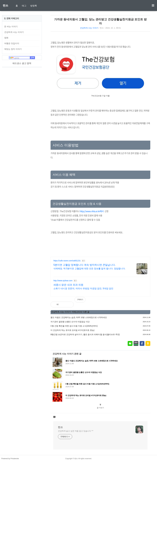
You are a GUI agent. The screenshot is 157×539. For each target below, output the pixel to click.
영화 (6, 38)
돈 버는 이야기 (11, 26)
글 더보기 (100, 485)
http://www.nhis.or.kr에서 (92, 249)
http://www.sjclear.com (62, 357)
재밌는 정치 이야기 (13, 49)
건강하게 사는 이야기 (89, 28)
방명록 (33, 6)
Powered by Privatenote (10, 536)
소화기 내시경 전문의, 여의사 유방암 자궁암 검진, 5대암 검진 (83, 365)
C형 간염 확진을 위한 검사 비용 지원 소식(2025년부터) (74, 403)
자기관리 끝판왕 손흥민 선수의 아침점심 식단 (70, 399)
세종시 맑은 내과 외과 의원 (68, 361)
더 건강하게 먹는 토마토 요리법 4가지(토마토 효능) (72, 407)
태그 (24, 6)
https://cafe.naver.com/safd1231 (67, 338)
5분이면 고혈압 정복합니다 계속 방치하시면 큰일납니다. (84, 342)
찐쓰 (5, 5)
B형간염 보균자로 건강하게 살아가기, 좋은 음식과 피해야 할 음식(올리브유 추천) (85, 411)
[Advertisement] (100, 57)
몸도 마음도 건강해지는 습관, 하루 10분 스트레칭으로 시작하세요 (79, 394)
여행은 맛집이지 (11, 43)
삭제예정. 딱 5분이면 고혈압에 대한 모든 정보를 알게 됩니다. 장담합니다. (89, 345)
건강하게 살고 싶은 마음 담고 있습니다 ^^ (75, 508)
